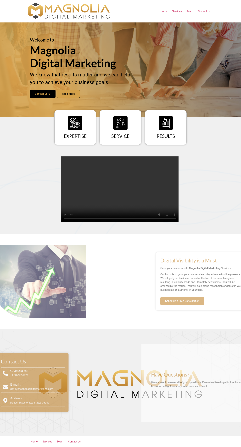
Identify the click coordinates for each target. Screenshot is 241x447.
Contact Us (204, 11)
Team (190, 11)
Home (164, 11)
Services (177, 11)
